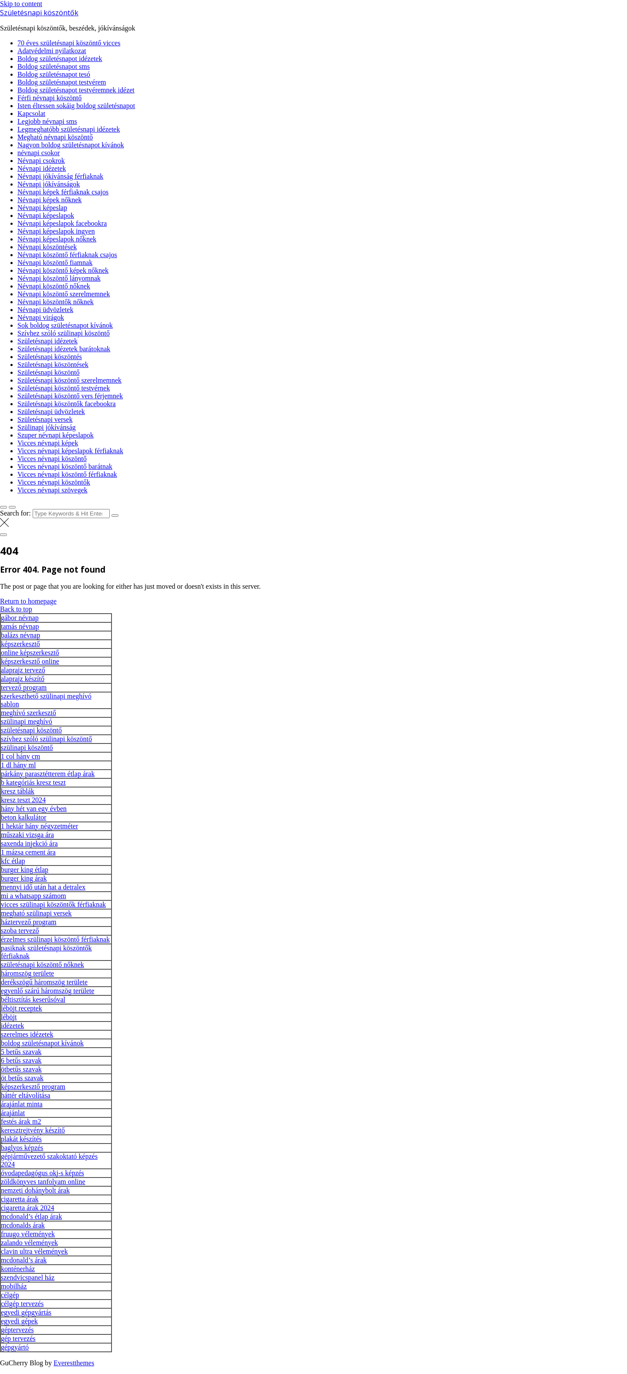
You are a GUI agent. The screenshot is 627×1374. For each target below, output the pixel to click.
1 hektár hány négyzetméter (39, 826)
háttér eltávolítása (25, 1095)
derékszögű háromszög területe (44, 982)
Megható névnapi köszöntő (55, 137)
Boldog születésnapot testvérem (61, 82)
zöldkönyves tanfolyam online (43, 1181)
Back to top (16, 609)
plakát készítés (21, 1139)
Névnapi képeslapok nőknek (56, 239)
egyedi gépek (19, 1321)
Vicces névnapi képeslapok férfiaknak (70, 451)
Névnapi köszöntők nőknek (55, 301)
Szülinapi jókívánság (46, 427)
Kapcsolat (31, 113)
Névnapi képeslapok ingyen (56, 231)
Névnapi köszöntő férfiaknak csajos (67, 254)
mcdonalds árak (23, 1225)
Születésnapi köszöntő (48, 372)
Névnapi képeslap (42, 207)
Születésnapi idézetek (47, 341)
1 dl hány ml (18, 765)
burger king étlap (24, 869)
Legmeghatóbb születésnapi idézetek (68, 129)
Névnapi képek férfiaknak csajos (62, 192)
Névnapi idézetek (41, 168)
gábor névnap (20, 617)
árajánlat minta (22, 1104)
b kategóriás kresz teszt (33, 782)
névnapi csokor (38, 152)
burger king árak (24, 878)
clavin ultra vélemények (34, 1251)
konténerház (18, 1268)
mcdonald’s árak (24, 1260)
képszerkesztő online (30, 661)
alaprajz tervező (23, 670)
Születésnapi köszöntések (52, 364)
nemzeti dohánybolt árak (35, 1190)
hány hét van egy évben (34, 808)
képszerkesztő (20, 644)
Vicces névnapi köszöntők (53, 482)
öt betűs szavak (22, 1078)
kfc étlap (13, 861)
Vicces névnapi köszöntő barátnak (64, 466)
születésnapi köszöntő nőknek (42, 964)
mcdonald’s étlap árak (31, 1216)
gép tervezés (18, 1338)
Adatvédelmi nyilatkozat (51, 50)
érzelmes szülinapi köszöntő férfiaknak (55, 939)
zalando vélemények (29, 1242)
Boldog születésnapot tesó (53, 74)
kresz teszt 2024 (23, 800)
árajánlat (13, 1112)
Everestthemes (74, 1363)
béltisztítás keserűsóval (33, 999)
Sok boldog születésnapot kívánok (65, 325)
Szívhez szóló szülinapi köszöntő (63, 333)
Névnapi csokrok (41, 160)
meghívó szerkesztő (28, 712)
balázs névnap (20, 635)
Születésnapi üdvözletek (51, 411)
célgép (10, 1295)
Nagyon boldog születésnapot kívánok (70, 145)
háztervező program (28, 922)
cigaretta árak (20, 1199)
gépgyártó (15, 1347)
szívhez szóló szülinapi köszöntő (46, 739)
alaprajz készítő (22, 678)
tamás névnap (20, 626)
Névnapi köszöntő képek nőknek (62, 270)
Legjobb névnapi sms (47, 121)
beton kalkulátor (23, 817)
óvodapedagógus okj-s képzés (42, 1173)
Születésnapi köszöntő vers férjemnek (70, 396)
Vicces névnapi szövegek (52, 490)
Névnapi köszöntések (47, 247)
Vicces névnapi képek (47, 443)
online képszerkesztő (30, 652)
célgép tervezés (22, 1303)
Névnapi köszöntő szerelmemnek (63, 294)
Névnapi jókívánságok (48, 184)
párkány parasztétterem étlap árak (47, 773)
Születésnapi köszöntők (39, 12)
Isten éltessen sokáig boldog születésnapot (76, 105)
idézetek (12, 1025)
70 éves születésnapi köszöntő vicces (68, 43)
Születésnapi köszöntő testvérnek (63, 388)
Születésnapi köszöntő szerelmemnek (69, 380)
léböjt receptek (21, 1008)
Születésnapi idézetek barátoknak (63, 349)
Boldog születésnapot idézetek (59, 58)
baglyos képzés (22, 1147)
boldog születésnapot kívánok (42, 1043)
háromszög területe (27, 973)
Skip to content (21, 3)
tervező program (24, 687)
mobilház (14, 1286)
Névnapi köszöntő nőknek (53, 286)
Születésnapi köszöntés (49, 356)
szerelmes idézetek (27, 1034)
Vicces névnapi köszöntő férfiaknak (67, 474)
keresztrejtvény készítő (33, 1130)
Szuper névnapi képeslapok (55, 435)
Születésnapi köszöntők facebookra (66, 403)
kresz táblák (17, 791)
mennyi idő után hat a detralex (43, 887)
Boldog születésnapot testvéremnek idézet (76, 90)
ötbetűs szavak (21, 1069)
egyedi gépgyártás (26, 1312)
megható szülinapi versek (36, 913)
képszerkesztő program (33, 1086)
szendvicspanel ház (27, 1277)
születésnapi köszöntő (31, 730)
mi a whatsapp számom (33, 895)
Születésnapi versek (45, 419)
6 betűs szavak (21, 1060)
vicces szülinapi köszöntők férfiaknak (53, 904)
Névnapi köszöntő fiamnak (54, 262)
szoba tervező (20, 930)
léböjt (9, 1017)
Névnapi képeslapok (45, 215)
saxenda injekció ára (29, 843)
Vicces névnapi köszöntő (52, 458)
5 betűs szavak (21, 1051)
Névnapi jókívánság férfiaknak (60, 176)
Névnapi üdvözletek (45, 309)
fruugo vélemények (28, 1234)
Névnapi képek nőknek (49, 200)
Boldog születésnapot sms (53, 66)
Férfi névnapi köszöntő (49, 98)
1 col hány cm (20, 756)
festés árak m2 (21, 1121)
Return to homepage (28, 601)
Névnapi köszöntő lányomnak (59, 278)
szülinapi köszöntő (27, 747)
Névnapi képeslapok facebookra (62, 223)
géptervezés (17, 1329)
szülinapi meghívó (26, 721)
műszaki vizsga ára (27, 834)
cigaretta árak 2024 (27, 1207)
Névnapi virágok (40, 317)
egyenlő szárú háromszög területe (47, 990)
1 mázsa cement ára (28, 852)
